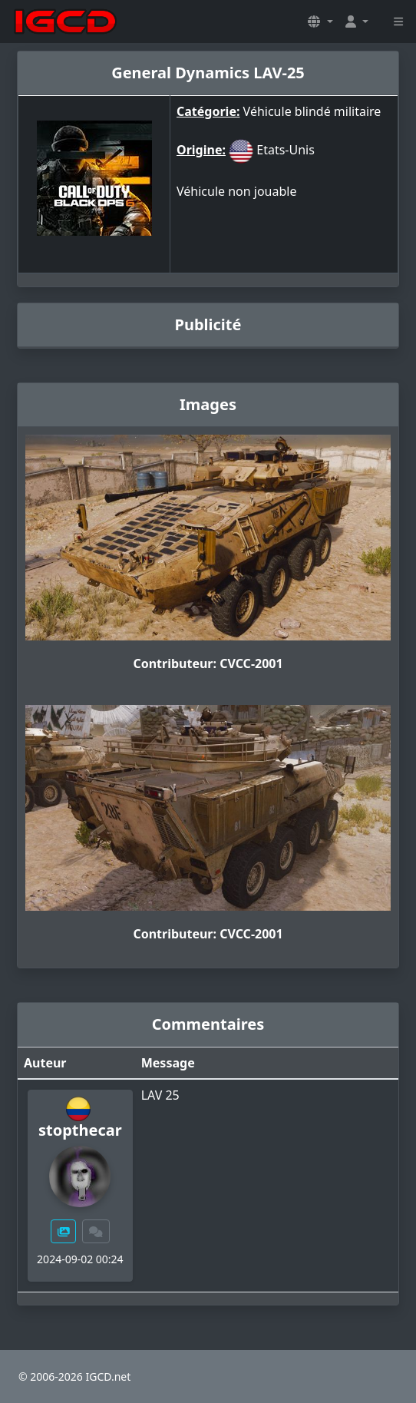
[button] (320, 21)
